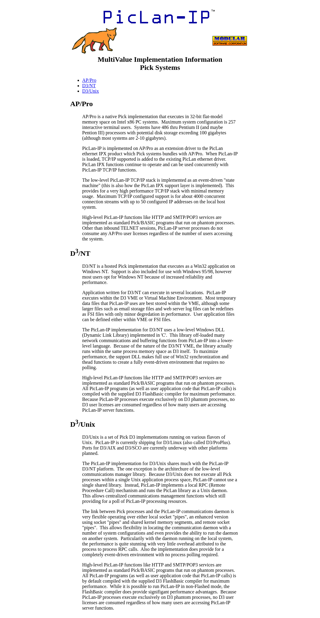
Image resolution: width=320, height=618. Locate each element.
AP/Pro (89, 80)
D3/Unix (90, 91)
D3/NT (89, 85)
